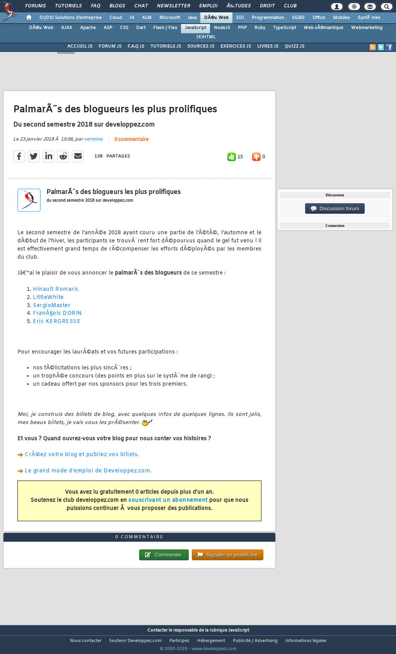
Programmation (268, 18)
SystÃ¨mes (369, 18)
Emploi (208, 6)
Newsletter (173, 6)
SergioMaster (51, 310)
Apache (88, 28)
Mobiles (341, 18)
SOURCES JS (200, 46)
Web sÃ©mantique (323, 28)
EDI (240, 18)
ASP (108, 28)
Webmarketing (366, 28)
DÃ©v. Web (216, 18)
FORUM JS (110, 46)
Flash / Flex (165, 28)
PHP (242, 28)
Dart (140, 28)
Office (318, 18)
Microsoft (169, 18)
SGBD (298, 18)
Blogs (117, 6)
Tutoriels (68, 6)
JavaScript (195, 28)
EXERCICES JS (235, 46)
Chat (140, 6)
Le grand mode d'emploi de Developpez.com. (88, 475)
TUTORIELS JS (165, 46)
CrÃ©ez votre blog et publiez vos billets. (82, 459)
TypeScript (284, 28)
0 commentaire (131, 144)
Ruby (259, 28)
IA (132, 18)
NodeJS (222, 28)
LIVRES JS (267, 46)
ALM (147, 18)
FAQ (95, 6)
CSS (124, 28)
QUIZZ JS (294, 46)
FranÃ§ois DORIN (57, 318)
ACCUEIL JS (79, 46)
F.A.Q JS (136, 46)
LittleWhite (48, 302)
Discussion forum (335, 209)
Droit (267, 6)
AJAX (66, 28)
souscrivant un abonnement (168, 505)
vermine (93, 144)
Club (290, 6)
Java (192, 18)
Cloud (115, 18)
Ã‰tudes (238, 6)
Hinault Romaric (56, 294)
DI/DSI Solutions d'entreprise (70, 18)
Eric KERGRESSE (56, 326)
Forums (35, 6)
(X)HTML (205, 37)
